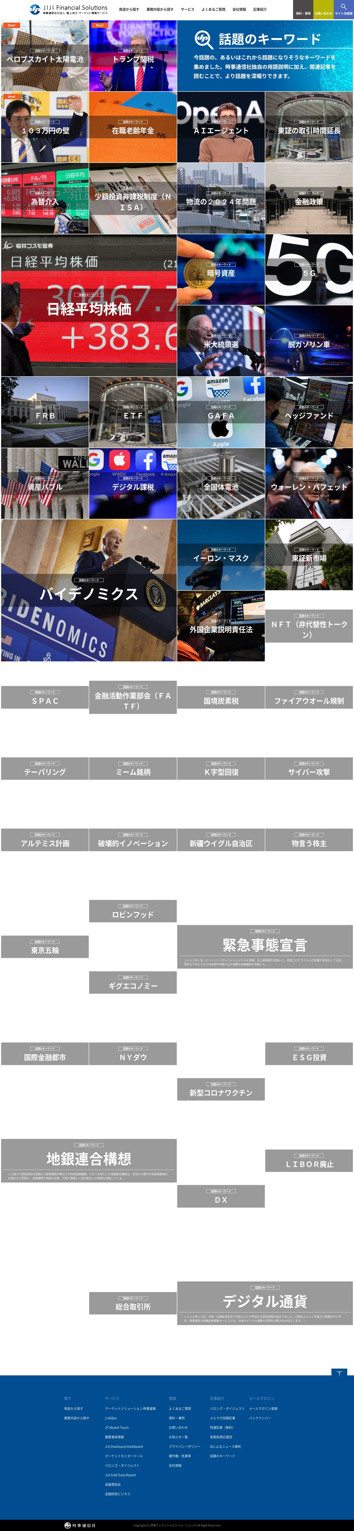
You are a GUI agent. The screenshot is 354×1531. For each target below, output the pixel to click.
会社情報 (239, 9)
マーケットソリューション (123, 1408)
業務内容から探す (160, 9)
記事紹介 (260, 9)
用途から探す (129, 9)
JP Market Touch (116, 1427)
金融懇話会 (113, 1484)
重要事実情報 (114, 1437)
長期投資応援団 (221, 1437)
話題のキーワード (222, 1456)
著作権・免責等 (180, 1456)
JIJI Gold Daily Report (120, 1475)
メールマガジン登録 (263, 1408)
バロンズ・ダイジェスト (122, 1465)
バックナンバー (260, 1418)
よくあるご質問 (213, 9)
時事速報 (149, 1408)
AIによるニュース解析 (225, 1446)
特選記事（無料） (222, 1427)
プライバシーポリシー (184, 1446)
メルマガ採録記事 (222, 1418)
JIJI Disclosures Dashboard (124, 1446)
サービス (187, 9)
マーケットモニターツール (123, 1456)
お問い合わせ (178, 1427)
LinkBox (110, 1418)
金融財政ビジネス (117, 1494)
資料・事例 (177, 1418)
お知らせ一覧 (178, 1437)
